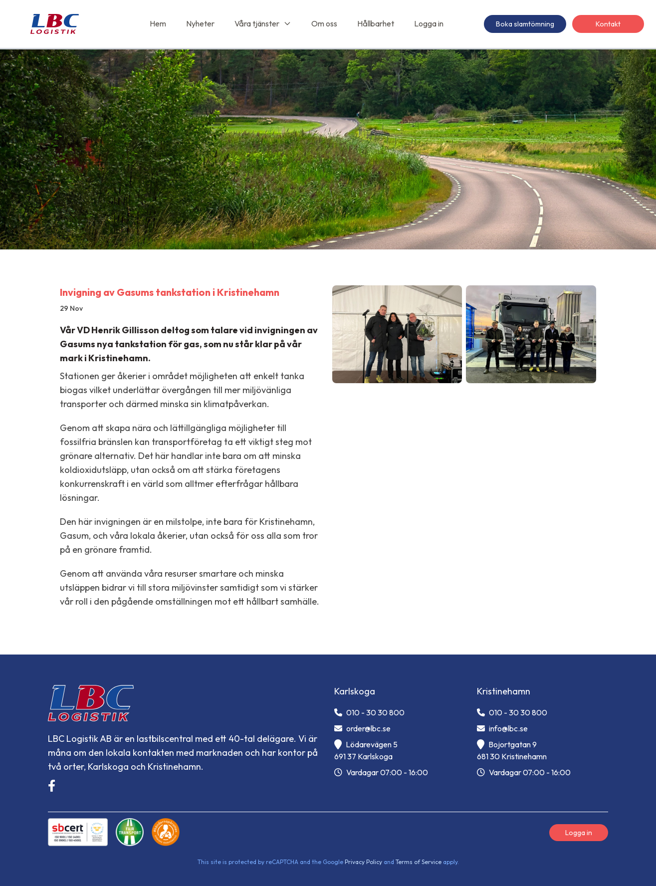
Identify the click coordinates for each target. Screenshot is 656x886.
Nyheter (200, 23)
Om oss (324, 23)
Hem (158, 23)
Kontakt (608, 23)
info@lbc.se (502, 728)
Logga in (428, 23)
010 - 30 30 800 (369, 712)
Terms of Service (418, 862)
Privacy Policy (363, 862)
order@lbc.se (362, 728)
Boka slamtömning (525, 23)
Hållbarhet (375, 23)
